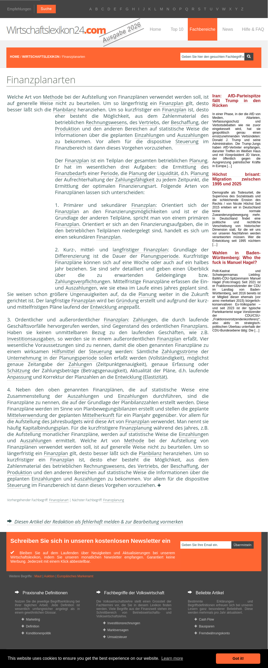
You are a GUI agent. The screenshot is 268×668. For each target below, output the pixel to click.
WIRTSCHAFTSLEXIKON (40, 57)
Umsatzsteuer (115, 637)
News (227, 29)
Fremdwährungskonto (212, 633)
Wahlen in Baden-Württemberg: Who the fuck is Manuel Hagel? (236, 258)
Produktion (67, 128)
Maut (38, 576)
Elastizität (154, 377)
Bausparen (204, 626)
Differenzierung (72, 256)
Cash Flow (204, 619)
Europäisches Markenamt (75, 576)
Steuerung (187, 141)
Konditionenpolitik (36, 633)
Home (155, 29)
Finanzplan (171, 103)
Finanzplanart (59, 500)
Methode (53, 97)
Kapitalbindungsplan (45, 428)
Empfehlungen (19, 9)
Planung (198, 160)
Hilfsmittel (63, 351)
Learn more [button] (172, 658)
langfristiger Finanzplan (140, 249)
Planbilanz (64, 109)
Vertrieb (148, 122)
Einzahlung (147, 135)
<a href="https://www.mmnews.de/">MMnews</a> (28, 201)
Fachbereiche (202, 29)
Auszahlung (190, 135)
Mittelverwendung (27, 415)
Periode (109, 173)
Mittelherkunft (98, 415)
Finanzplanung (136, 428)
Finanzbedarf (69, 173)
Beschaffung (184, 122)
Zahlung (142, 319)
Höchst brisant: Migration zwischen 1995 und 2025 (236, 179)
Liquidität (167, 173)
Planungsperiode (159, 256)
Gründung (127, 300)
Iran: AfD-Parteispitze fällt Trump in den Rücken (236, 101)
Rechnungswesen (105, 122)
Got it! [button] (238, 658)
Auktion (49, 576)
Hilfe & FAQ (253, 29)
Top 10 (177, 29)
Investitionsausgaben (30, 338)
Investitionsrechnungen (121, 623)
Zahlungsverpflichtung (80, 281)
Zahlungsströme (180, 351)
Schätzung (18, 370)
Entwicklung (103, 307)
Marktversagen (116, 630)
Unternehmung (24, 358)
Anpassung (19, 377)
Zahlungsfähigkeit (134, 179)
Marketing (31, 619)
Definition (30, 626)
